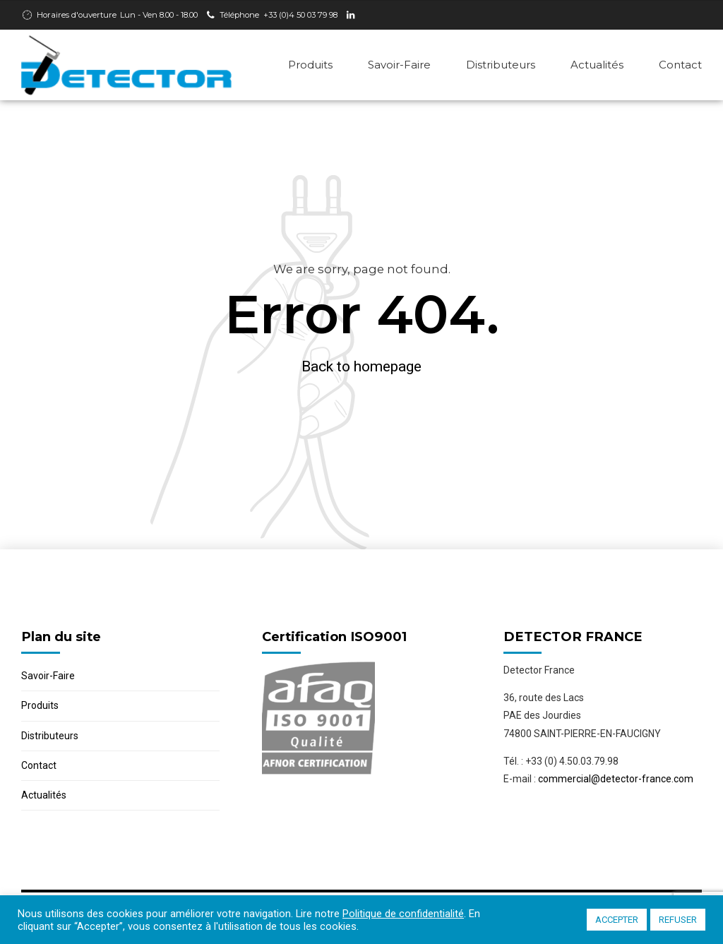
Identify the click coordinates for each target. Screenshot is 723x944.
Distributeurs (500, 64)
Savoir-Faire (399, 64)
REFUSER (678, 919)
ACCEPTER (616, 919)
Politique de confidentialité (403, 913)
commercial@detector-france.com (615, 778)
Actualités (596, 64)
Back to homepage (361, 366)
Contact (680, 64)
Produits (310, 64)
